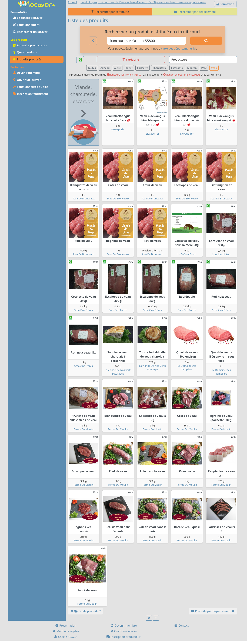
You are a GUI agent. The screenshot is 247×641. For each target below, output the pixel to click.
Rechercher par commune (110, 12)
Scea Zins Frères (221, 254)
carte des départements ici (178, 48)
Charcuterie (160, 68)
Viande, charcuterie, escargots (181, 74)
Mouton (192, 68)
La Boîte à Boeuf (187, 254)
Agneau (104, 68)
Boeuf (128, 68)
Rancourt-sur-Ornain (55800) (124, 74)
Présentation (65, 625)
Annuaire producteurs (30, 45)
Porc (203, 68)
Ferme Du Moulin (84, 429)
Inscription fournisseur (30, 94)
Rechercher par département (195, 12)
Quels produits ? (85, 611)
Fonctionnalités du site (30, 87)
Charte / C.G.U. (65, 637)
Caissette (142, 68)
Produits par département (213, 611)
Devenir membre (26, 73)
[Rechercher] (206, 41)
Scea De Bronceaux (83, 198)
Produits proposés (27, 59)
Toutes (92, 68)
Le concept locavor (27, 18)
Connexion (225, 4)
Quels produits (25, 52)
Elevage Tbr (118, 129)
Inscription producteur (123, 637)
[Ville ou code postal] (146, 41)
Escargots (177, 68)
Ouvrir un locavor (27, 80)
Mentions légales (65, 631)
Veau (214, 68)
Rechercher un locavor (30, 32)
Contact (181, 625)
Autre (117, 68)
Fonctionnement (26, 25)
